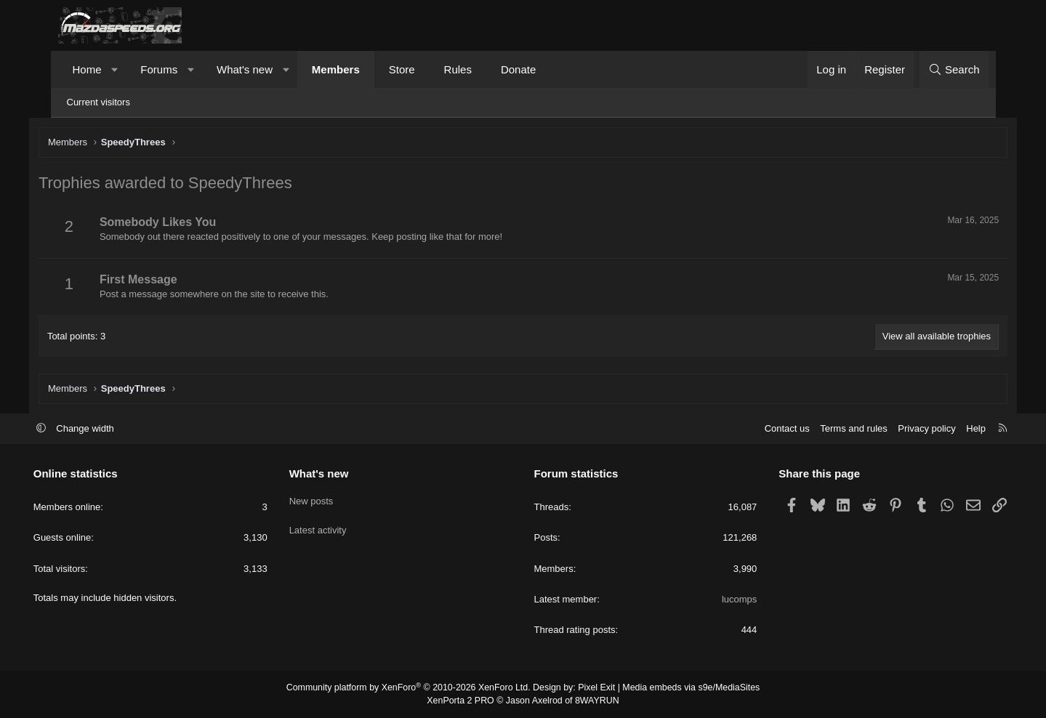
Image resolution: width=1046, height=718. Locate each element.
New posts (324, 499)
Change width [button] (110, 429)
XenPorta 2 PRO (462, 700)
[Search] (954, 69)
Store (402, 69)
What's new (245, 69)
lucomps (726, 599)
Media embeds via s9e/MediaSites (685, 689)
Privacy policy (902, 429)
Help (952, 429)
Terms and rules (829, 429)
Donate (518, 69)
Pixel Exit (594, 689)
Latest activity (330, 525)
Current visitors (98, 102)
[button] (114, 69)
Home (87, 69)
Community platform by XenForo (412, 689)
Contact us (762, 429)
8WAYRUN (595, 700)
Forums (158, 69)
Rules (458, 69)
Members (336, 69)
